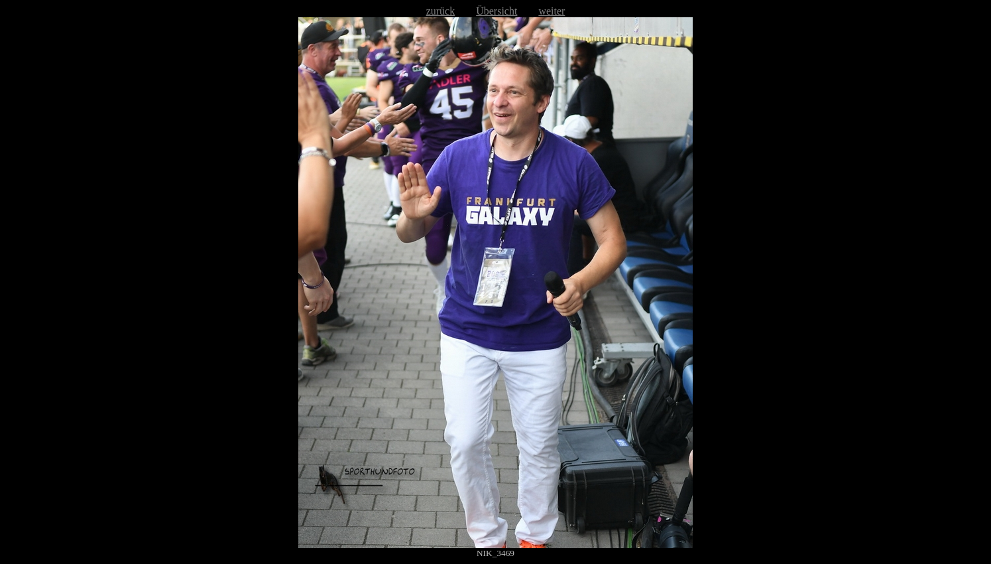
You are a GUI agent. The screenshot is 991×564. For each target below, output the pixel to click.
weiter (551, 11)
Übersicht (496, 11)
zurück (440, 11)
